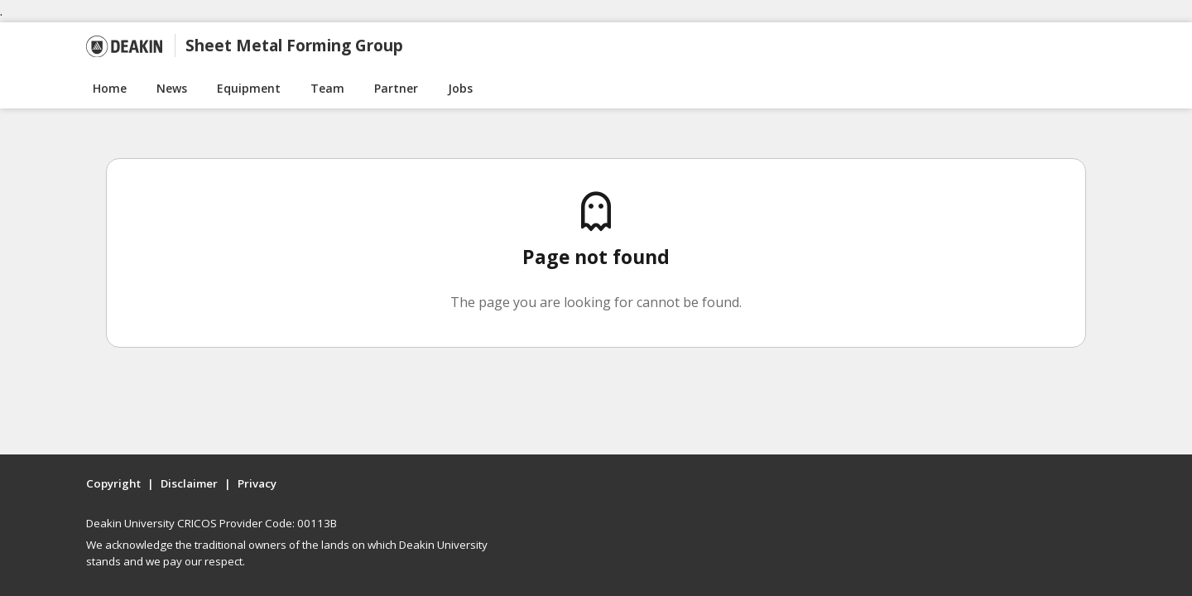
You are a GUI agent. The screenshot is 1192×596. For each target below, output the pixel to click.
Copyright (113, 483)
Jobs (460, 88)
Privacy (257, 483)
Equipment (249, 88)
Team (327, 88)
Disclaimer (189, 483)
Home (110, 88)
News (171, 88)
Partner (396, 88)
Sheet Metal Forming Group (294, 45)
